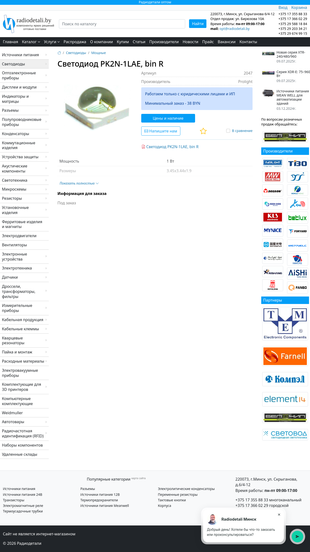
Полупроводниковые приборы (21, 122)
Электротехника (17, 268)
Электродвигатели (19, 235)
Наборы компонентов (22, 445)
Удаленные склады (19, 454)
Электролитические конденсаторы (186, 488)
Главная (10, 41)
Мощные (98, 52)
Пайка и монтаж (17, 352)
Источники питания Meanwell (104, 505)
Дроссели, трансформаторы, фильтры (18, 291)
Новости (190, 41)
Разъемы (10, 110)
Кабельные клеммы (20, 328)
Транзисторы (13, 500)
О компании (101, 41)
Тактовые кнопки (172, 500)
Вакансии (227, 41)
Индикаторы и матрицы (15, 99)
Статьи (139, 41)
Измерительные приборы (17, 308)
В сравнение (242, 130)
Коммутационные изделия (18, 145)
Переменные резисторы (177, 494)
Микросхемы (14, 189)
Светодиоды (13, 64)
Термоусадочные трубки (23, 511)
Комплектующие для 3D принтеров (21, 387)
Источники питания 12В (100, 494)
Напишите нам (160, 131)
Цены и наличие (168, 118)
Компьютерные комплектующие (17, 401)
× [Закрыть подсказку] (279, 514)
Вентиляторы (14, 245)
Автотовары (13, 421)
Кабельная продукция (22, 319)
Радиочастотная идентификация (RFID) (23, 433)
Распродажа (74, 41)
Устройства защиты (20, 156)
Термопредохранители (99, 500)
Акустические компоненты (14, 168)
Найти (198, 23)
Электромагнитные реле (23, 505)
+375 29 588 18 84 (292, 23)
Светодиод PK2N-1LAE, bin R (170, 146)
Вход (282, 7)
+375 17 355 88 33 (251, 500)
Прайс (208, 41)
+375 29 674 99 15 (292, 33)
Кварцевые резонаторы (13, 340)
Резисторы (12, 198)
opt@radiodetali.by (234, 28)
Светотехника (14, 180)
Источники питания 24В (22, 494)
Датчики (10, 277)
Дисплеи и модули (19, 87)
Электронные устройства (14, 256)
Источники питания (20, 54)
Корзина (299, 7)
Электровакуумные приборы (20, 373)
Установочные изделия (15, 210)
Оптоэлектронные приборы (19, 75)
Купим (123, 41)
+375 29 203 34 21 (292, 28)
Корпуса (164, 505)
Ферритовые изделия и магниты (22, 224)
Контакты (248, 41)
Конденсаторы (15, 133)
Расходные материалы (23, 361)
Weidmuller (12, 412)
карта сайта (138, 478)
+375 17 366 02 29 (251, 505)
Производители (164, 41)
